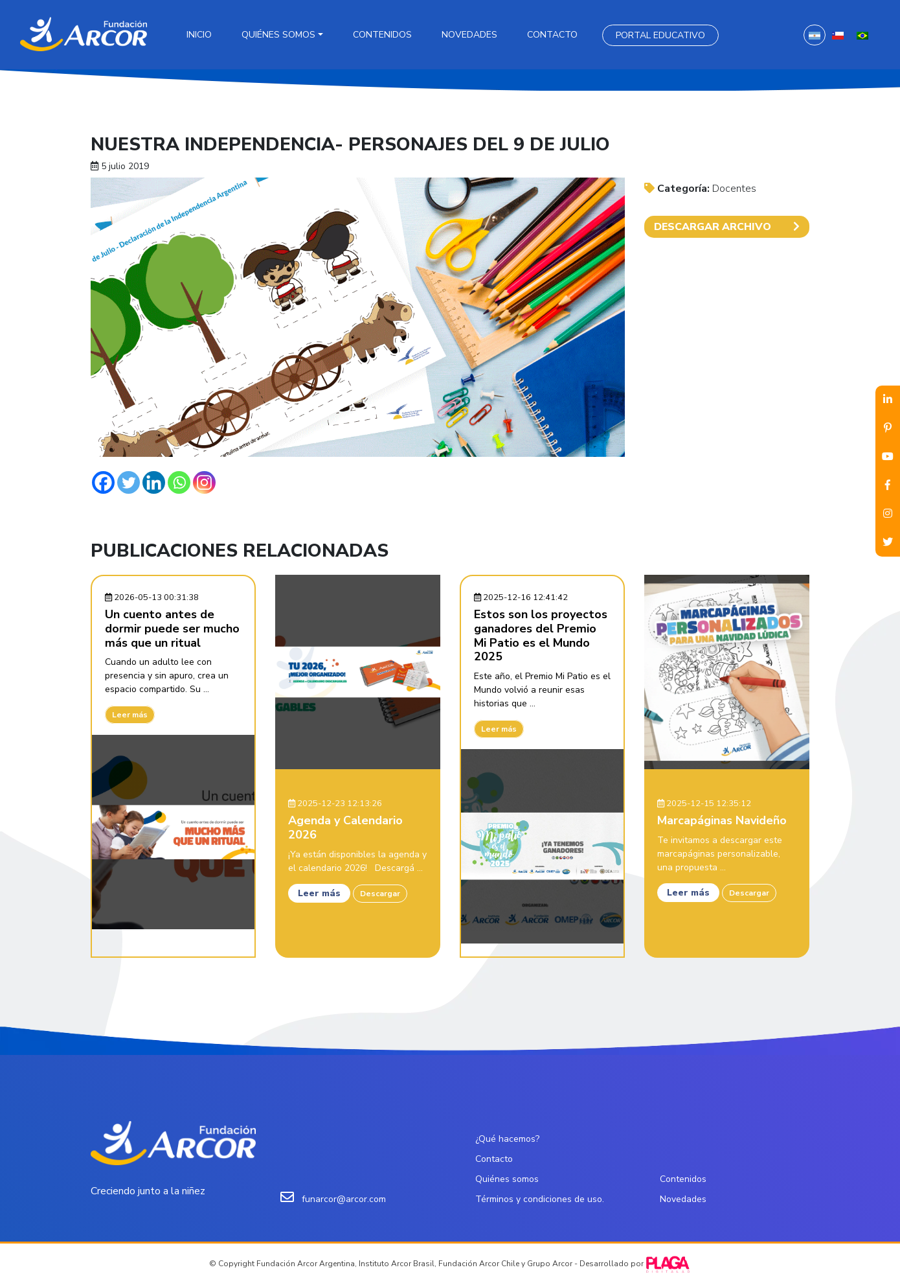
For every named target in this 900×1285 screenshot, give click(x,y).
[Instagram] (204, 482)
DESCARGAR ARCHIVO (727, 227)
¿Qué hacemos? (507, 1139)
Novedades (469, 35)
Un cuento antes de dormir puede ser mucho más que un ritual (172, 628)
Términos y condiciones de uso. (539, 1199)
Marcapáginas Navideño (722, 820)
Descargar (380, 893)
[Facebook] (103, 482)
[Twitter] (128, 482)
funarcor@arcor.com (344, 1199)
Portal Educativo (660, 35)
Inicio (199, 35)
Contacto (552, 35)
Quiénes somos (278, 35)
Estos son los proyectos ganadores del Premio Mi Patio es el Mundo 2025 (540, 635)
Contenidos (382, 35)
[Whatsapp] (179, 482)
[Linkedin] (153, 482)
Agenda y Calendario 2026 (345, 827)
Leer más (130, 715)
